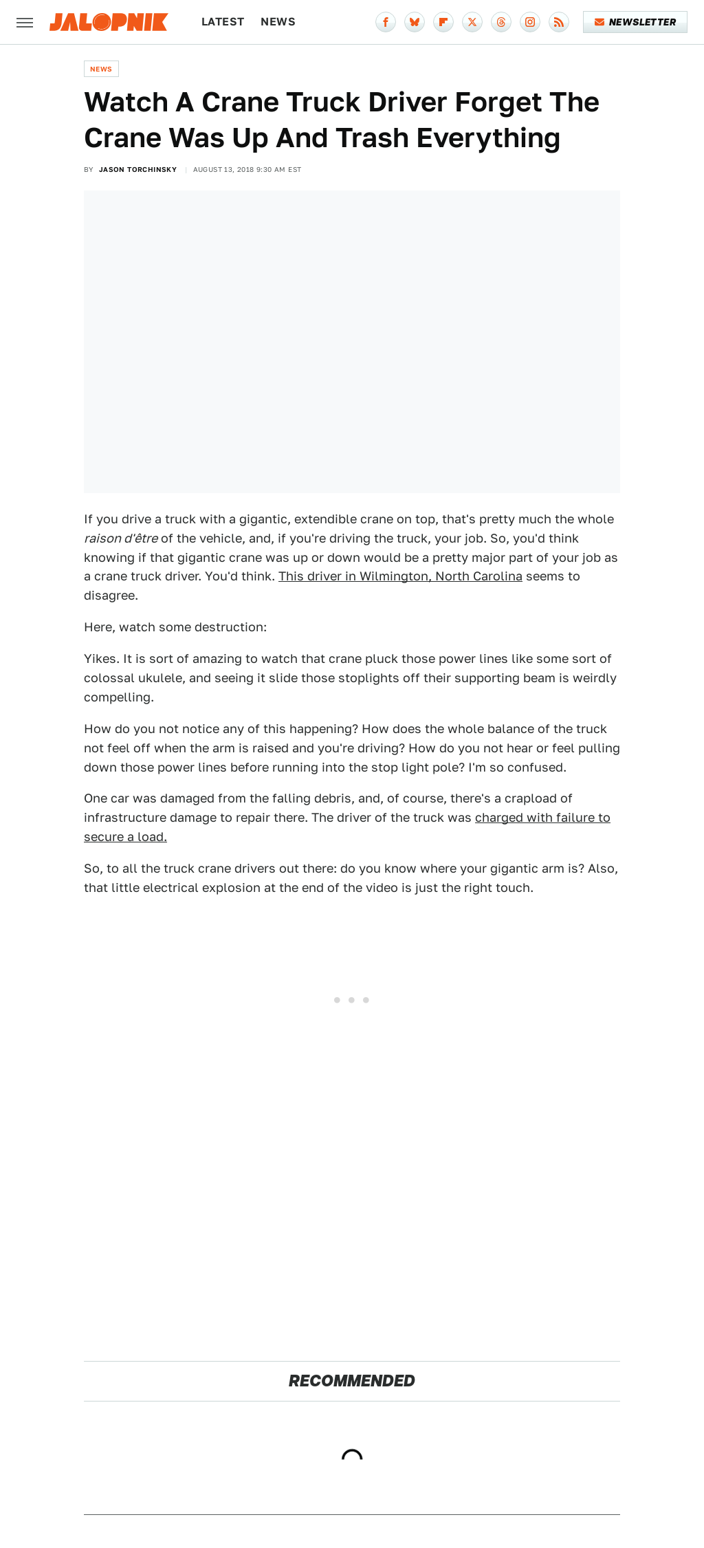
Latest (222, 21)
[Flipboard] (443, 22)
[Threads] (501, 22)
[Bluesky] (414, 22)
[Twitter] (472, 22)
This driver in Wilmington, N (361, 576)
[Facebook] (385, 22)
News (278, 21)
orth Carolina (483, 576)
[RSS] (559, 22)
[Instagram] (530, 22)
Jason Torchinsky (138, 169)
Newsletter (635, 22)
